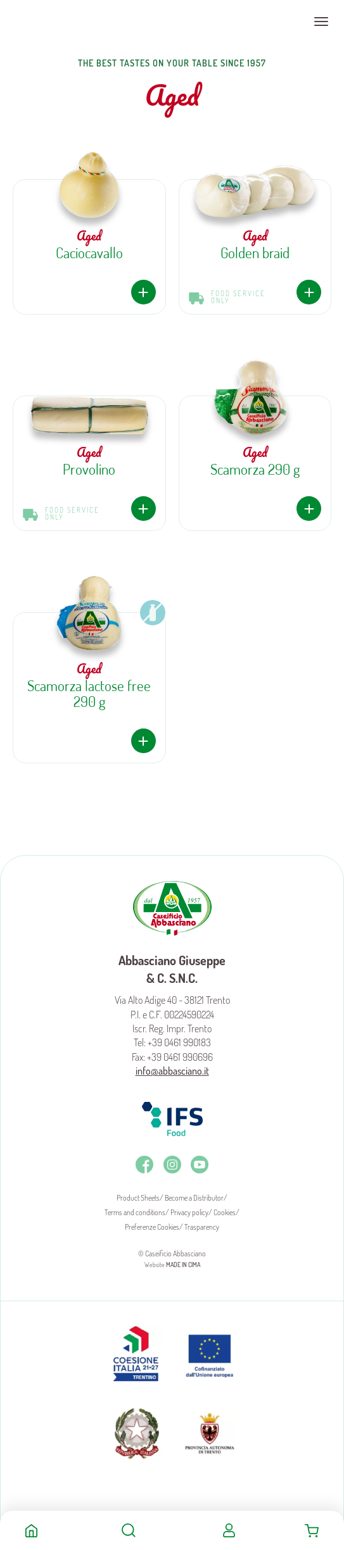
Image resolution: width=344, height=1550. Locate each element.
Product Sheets (138, 1198)
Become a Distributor (194, 1198)
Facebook (144, 1164)
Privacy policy (189, 1212)
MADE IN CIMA (183, 1264)
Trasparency (201, 1227)
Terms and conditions (135, 1212)
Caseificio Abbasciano (60, 21)
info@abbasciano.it (172, 1071)
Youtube (199, 1164)
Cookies (224, 1212)
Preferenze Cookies (152, 1227)
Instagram (172, 1164)
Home (31, 1530)
